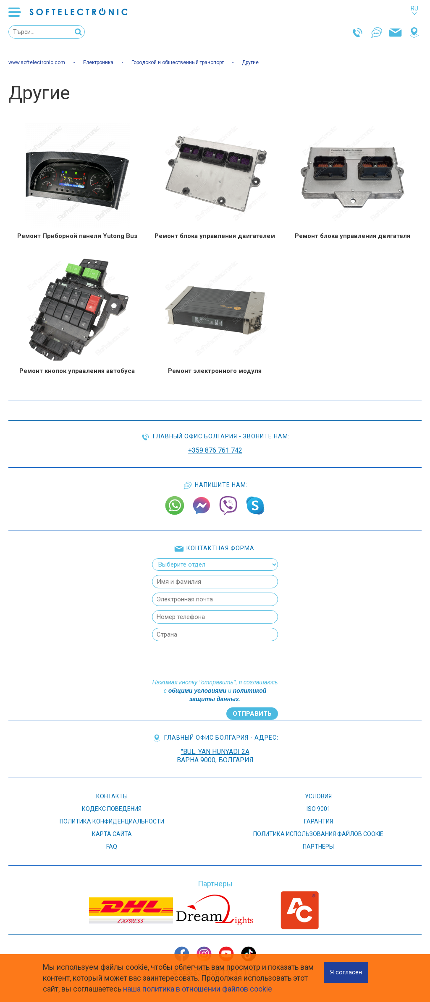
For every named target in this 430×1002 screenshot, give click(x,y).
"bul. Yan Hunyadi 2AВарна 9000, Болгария (215, 756)
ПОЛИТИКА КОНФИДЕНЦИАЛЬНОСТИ (112, 821)
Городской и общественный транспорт (177, 62)
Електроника (98, 62)
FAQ (111, 846)
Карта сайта (112, 834)
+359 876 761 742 (215, 450)
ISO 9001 (318, 808)
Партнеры (318, 846)
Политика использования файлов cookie (318, 834)
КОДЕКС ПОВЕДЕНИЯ (112, 808)
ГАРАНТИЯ (318, 821)
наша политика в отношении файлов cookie (197, 988)
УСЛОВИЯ (318, 796)
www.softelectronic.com (36, 62)
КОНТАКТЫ (112, 796)
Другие (250, 62)
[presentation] (214, 661)
